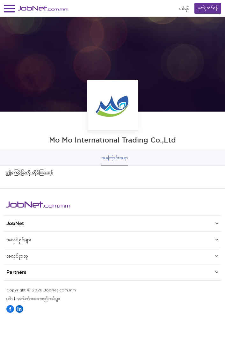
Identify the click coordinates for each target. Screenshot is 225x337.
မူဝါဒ (9, 299)
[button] (9, 8)
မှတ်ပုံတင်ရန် (208, 8)
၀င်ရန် (184, 8)
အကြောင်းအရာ (114, 157)
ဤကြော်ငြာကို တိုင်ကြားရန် (29, 172)
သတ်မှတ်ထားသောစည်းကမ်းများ (38, 299)
